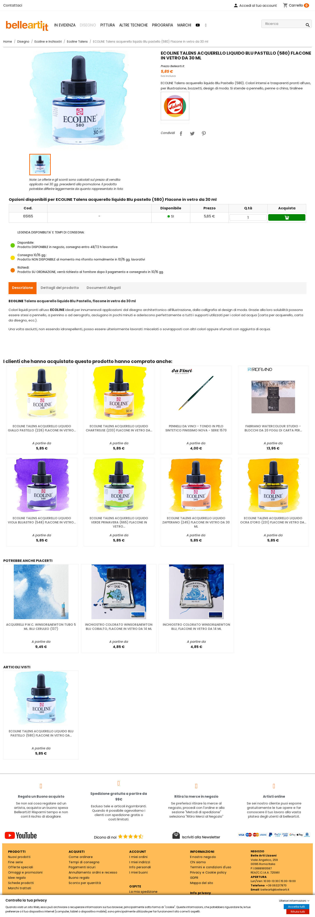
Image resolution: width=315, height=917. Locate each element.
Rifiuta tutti (298, 912)
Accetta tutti (296, 907)
